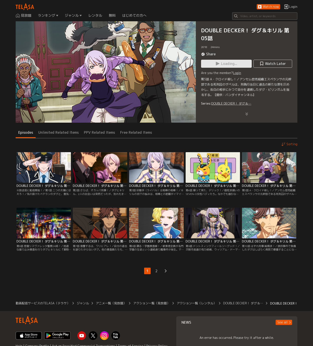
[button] (268, 7)
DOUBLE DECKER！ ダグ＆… (231, 103)
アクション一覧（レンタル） (196, 303)
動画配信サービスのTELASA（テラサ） (43, 303)
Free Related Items (136, 132)
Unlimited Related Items (58, 132)
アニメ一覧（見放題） (111, 303)
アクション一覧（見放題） (151, 303)
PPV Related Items (99, 132)
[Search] (264, 16)
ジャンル (83, 303)
